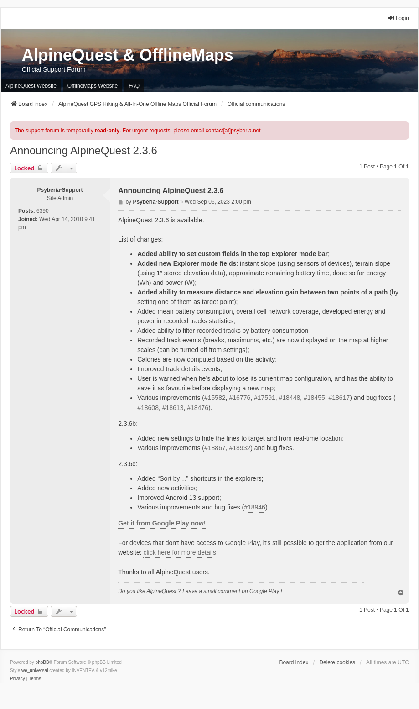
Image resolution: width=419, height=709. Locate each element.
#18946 (254, 507)
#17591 (264, 397)
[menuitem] (17, 679)
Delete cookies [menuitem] (337, 662)
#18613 (173, 407)
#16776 (240, 397)
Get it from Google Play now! (162, 523)
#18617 (339, 397)
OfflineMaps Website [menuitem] (92, 86)
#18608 (148, 407)
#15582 (215, 397)
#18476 (197, 407)
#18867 (215, 448)
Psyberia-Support (60, 190)
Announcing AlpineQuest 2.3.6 (83, 150)
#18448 (289, 397)
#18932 (240, 448)
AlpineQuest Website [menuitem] (31, 86)
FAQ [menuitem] (134, 86)
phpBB (42, 662)
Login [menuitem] (398, 18)
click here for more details (179, 552)
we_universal (34, 670)
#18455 (314, 397)
